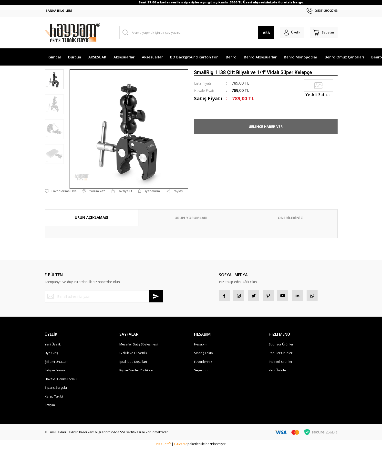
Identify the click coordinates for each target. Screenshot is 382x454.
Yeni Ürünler (278, 371)
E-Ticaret (180, 445)
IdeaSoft (163, 445)
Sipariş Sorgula (56, 389)
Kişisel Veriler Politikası (136, 371)
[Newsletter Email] (104, 296)
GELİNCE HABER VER (266, 126)
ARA (261, 32)
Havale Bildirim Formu (61, 380)
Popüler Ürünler (280, 354)
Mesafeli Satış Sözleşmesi (138, 345)
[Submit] (156, 296)
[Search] (194, 32)
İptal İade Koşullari (133, 363)
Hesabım (200, 345)
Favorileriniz (203, 363)
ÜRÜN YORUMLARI (191, 217)
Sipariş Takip (203, 354)
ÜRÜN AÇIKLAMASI (91, 217)
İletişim (50, 406)
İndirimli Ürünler (280, 363)
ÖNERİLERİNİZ (290, 217)
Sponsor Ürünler (281, 345)
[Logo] (72, 32)
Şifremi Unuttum (56, 363)
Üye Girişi (52, 354)
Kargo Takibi (54, 397)
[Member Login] (288, 32)
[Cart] (322, 32)
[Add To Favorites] (61, 191)
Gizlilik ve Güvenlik (133, 354)
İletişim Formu (55, 371)
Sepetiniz (201, 371)
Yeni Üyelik (53, 345)
